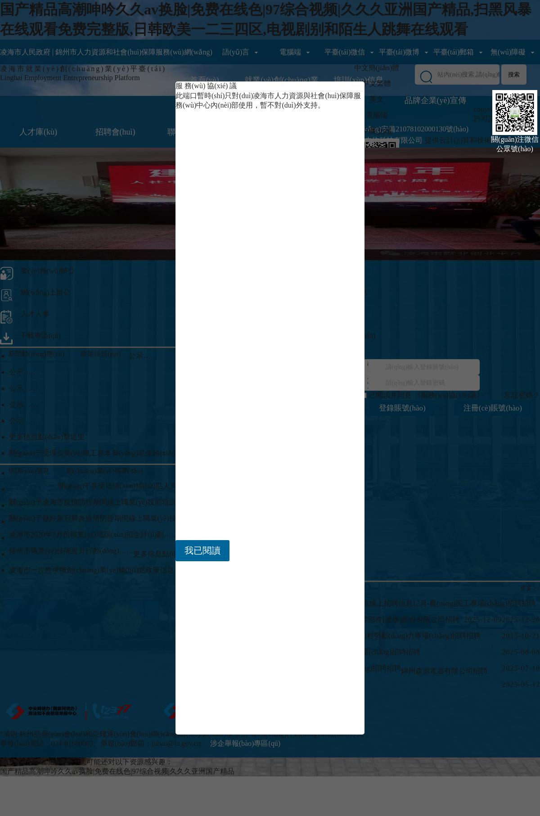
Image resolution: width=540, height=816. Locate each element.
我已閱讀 (202, 550)
